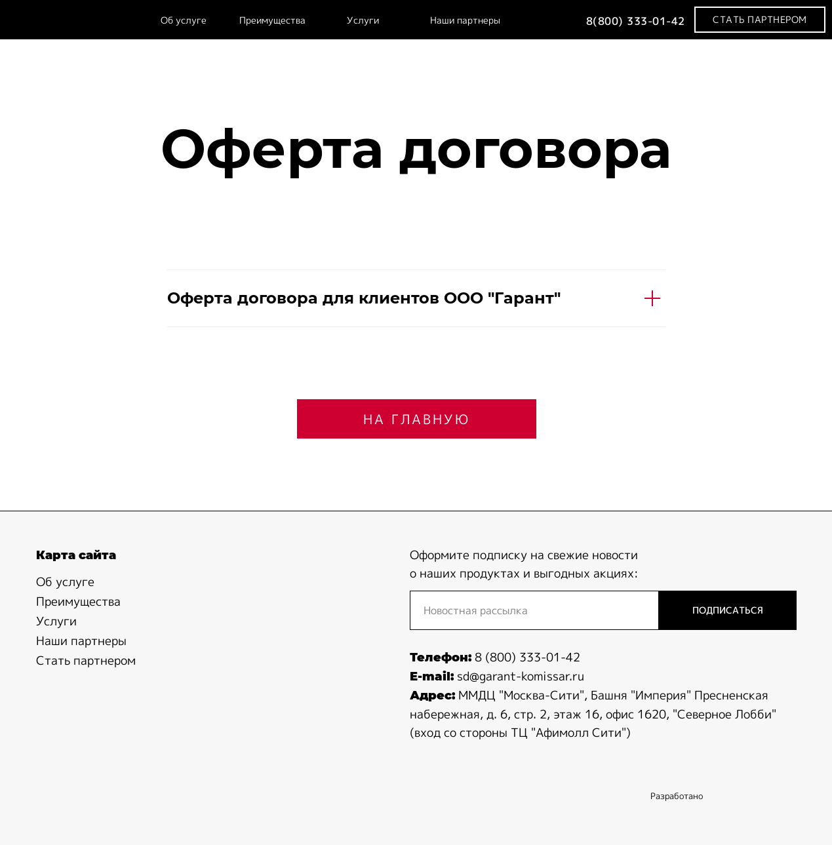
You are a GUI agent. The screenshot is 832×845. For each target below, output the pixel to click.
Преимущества (272, 20)
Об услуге (184, 20)
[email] (534, 610)
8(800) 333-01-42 (635, 21)
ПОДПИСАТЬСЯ (727, 610)
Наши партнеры (465, 20)
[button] (759, 20)
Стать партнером (86, 660)
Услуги (363, 20)
